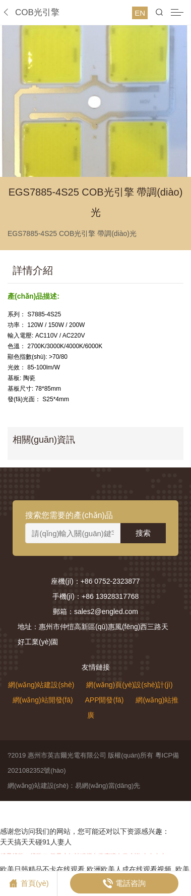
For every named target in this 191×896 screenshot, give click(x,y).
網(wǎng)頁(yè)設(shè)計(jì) (129, 685)
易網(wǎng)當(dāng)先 (107, 785)
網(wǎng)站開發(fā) (43, 700)
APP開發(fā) (104, 700)
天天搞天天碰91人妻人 (36, 842)
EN (140, 13)
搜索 (143, 533)
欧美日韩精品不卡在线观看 (42, 869)
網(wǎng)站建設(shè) (41, 685)
